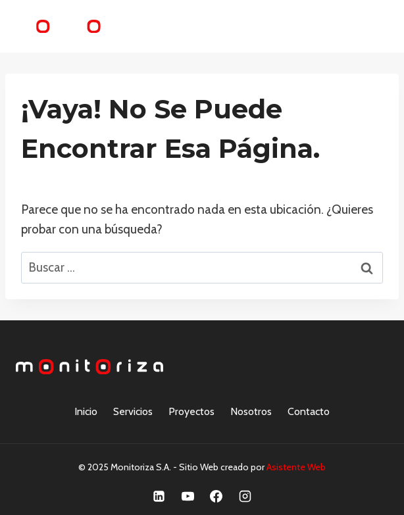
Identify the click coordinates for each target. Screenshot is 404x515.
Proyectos (191, 411)
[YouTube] (187, 495)
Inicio (85, 411)
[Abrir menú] (372, 25)
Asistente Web (296, 467)
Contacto (309, 411)
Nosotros (251, 411)
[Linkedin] (158, 495)
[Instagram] (245, 495)
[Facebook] (216, 495)
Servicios (133, 411)
